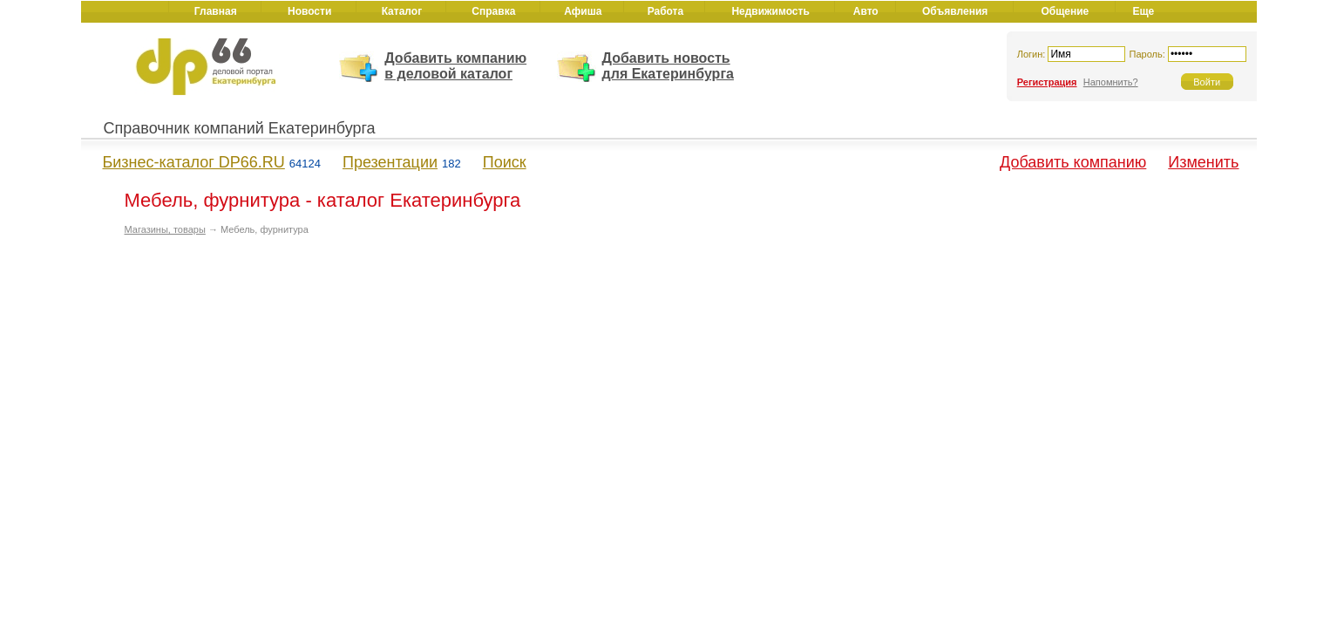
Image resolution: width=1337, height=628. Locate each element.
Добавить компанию (1073, 162)
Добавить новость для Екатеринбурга (668, 66)
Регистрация (1047, 82)
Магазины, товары (165, 229)
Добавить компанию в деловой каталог (455, 66)
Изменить (1203, 162)
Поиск (504, 162)
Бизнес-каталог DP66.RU (194, 162)
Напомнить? (1110, 82)
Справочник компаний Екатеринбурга (240, 128)
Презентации (390, 162)
